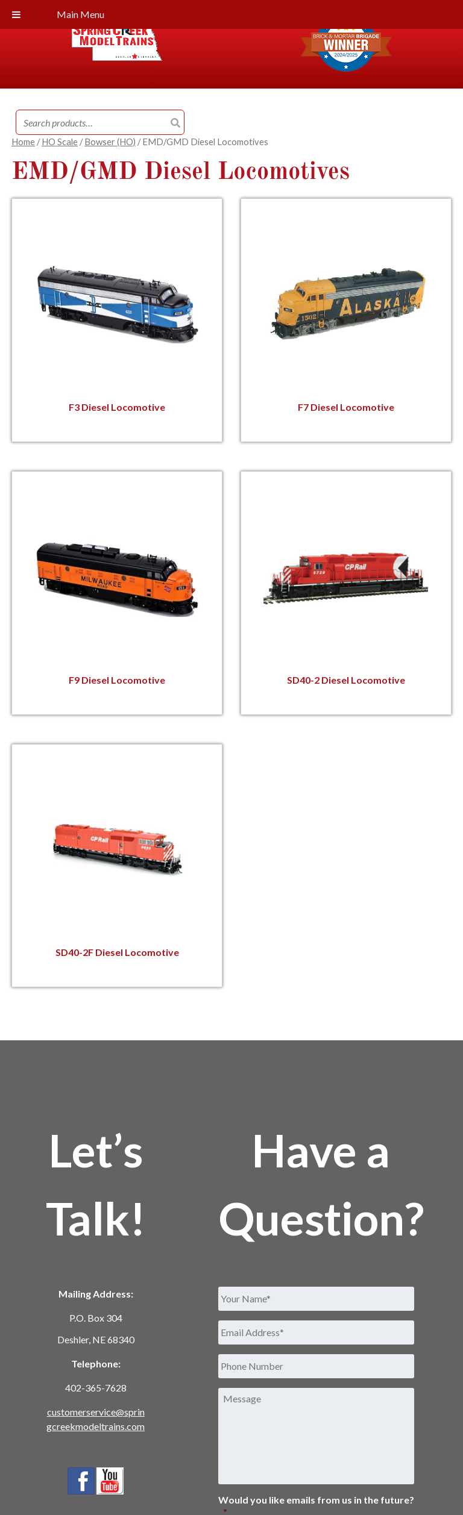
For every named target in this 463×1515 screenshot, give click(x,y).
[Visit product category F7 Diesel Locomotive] (345, 320)
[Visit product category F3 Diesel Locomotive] (117, 320)
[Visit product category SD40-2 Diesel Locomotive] (345, 593)
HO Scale (60, 141)
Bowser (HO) (110, 141)
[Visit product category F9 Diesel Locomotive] (117, 593)
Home (23, 141)
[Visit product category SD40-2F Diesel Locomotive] (117, 865)
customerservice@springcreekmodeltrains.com (95, 1419)
